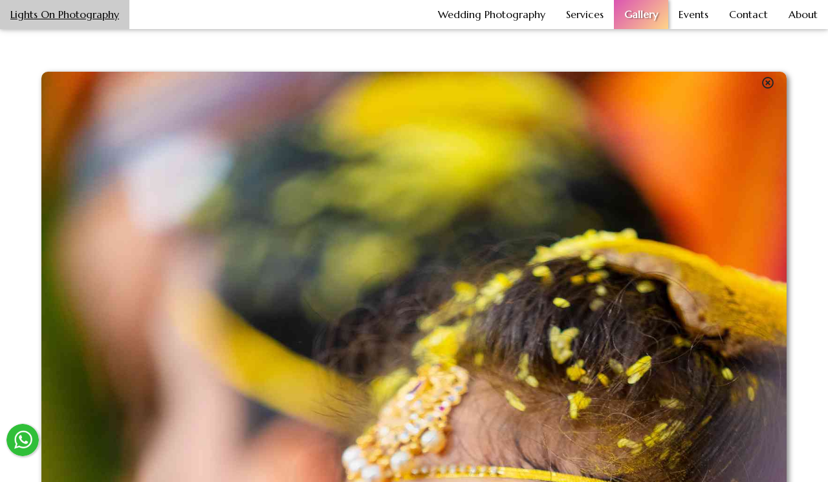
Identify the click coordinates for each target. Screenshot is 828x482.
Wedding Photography (491, 14)
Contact (748, 14)
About (803, 14)
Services (585, 14)
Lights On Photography (64, 14)
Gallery (641, 14)
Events (693, 14)
